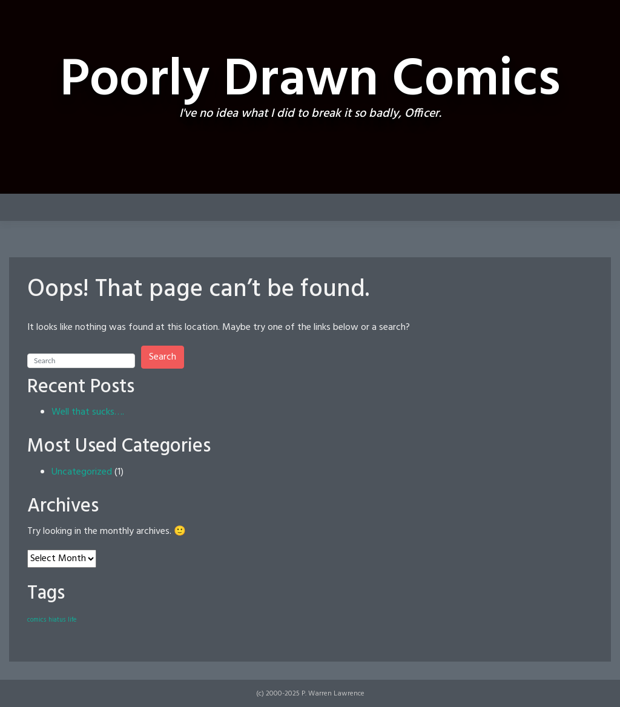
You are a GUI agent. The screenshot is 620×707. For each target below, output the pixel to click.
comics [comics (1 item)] (36, 620)
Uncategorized (81, 472)
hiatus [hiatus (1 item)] (56, 620)
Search (162, 357)
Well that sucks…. (87, 412)
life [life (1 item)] (72, 620)
